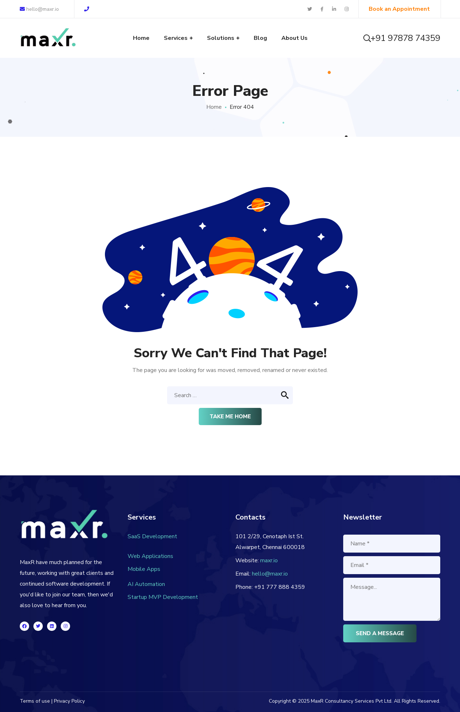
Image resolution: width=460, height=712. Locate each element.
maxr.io (269, 560)
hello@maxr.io (39, 9)
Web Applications (150, 556)
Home (214, 107)
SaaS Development (152, 536)
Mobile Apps (144, 569)
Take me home (230, 416)
